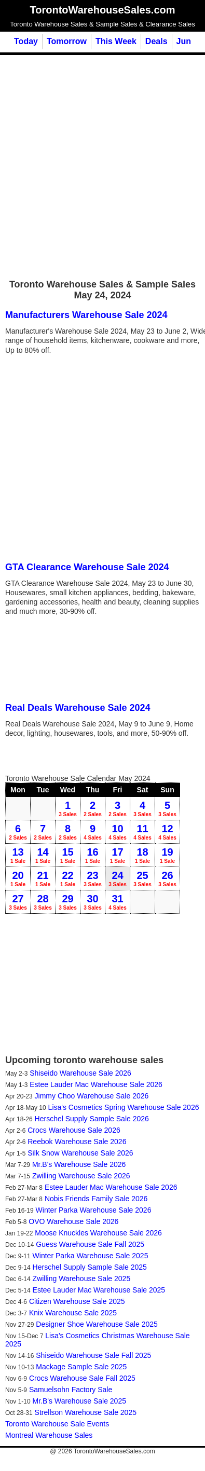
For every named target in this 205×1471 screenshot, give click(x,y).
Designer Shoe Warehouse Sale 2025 (97, 1324)
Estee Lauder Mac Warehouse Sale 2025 (99, 1290)
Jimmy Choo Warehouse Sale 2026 (92, 1096)
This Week (115, 41)
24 (117, 878)
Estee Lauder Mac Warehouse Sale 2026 (96, 1084)
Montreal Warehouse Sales (48, 1435)
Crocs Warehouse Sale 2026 (74, 1130)
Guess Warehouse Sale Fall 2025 (90, 1244)
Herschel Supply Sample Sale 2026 (92, 1119)
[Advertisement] (97, 166)
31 (117, 902)
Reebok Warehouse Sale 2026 (77, 1141)
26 (167, 878)
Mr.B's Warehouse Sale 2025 (79, 1401)
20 (18, 878)
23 (92, 878)
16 (92, 855)
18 (142, 855)
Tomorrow (67, 41)
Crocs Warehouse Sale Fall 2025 (82, 1378)
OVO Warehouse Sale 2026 (73, 1221)
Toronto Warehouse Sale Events (57, 1424)
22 (68, 878)
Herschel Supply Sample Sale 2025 (90, 1267)
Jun (183, 41)
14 (43, 855)
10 (117, 832)
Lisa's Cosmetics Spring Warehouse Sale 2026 (123, 1107)
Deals (156, 41)
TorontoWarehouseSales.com (114, 1451)
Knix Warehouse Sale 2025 (73, 1313)
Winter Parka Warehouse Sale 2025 (90, 1256)
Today (26, 41)
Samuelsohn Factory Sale (70, 1389)
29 (68, 902)
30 (92, 902)
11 (142, 832)
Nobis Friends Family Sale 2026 (96, 1198)
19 (167, 855)
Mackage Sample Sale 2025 (81, 1367)
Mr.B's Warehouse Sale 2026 (79, 1164)
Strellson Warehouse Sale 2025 (85, 1412)
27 (18, 902)
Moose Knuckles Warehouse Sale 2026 (98, 1233)
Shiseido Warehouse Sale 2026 (80, 1073)
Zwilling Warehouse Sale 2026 (81, 1176)
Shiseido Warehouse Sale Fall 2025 (93, 1355)
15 (68, 855)
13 (18, 855)
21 (43, 878)
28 (43, 902)
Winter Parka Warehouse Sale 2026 (94, 1210)
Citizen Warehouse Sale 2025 (77, 1301)
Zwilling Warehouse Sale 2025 (82, 1278)
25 (142, 878)
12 (167, 832)
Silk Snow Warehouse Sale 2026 (80, 1153)
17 (117, 855)
